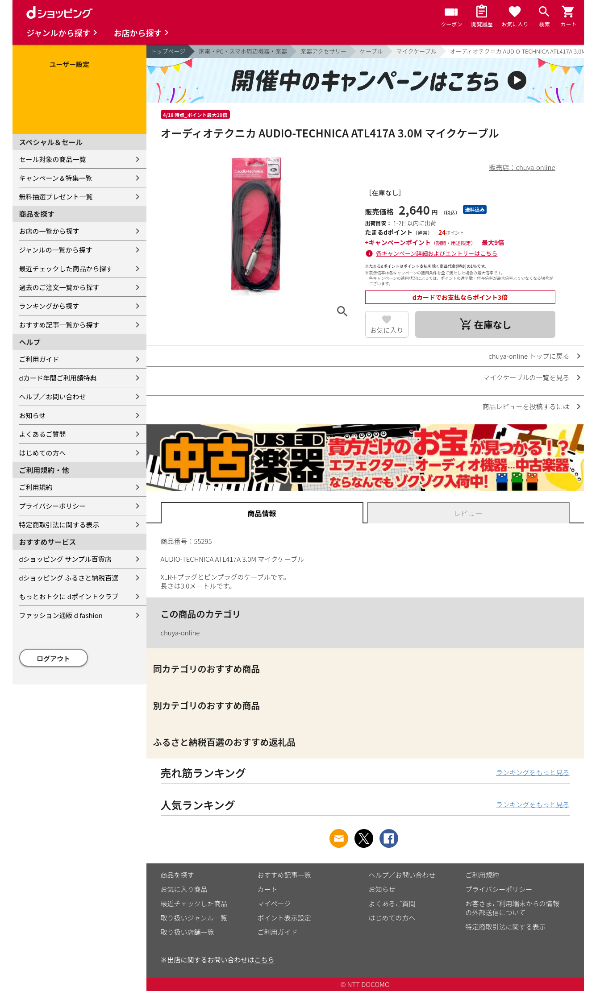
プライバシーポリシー (52, 505)
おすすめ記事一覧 (284, 874)
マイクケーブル (416, 51)
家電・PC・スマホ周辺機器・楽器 (243, 51)
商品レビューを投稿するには (525, 406)
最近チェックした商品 (194, 903)
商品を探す (177, 874)
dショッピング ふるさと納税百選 (69, 577)
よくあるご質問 (42, 434)
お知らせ (32, 415)
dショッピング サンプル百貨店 (65, 559)
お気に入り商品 (184, 889)
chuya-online (180, 632)
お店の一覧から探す (49, 231)
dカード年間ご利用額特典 (58, 377)
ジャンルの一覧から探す (55, 249)
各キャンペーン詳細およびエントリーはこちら (436, 253)
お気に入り (387, 330)
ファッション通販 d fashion (61, 615)
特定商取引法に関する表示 (59, 524)
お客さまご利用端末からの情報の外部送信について (512, 908)
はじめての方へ (42, 452)
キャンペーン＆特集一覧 (55, 177)
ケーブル (371, 51)
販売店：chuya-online (522, 167)
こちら (264, 959)
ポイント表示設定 (284, 917)
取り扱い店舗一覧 (187, 932)
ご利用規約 (36, 487)
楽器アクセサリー (323, 51)
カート (268, 889)
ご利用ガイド (39, 359)
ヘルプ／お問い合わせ (52, 396)
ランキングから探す (49, 306)
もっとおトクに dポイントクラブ (69, 596)
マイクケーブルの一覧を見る (526, 377)
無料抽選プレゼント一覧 (56, 196)
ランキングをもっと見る (533, 772)
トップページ (168, 51)
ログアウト (53, 658)
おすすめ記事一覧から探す (59, 324)
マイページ (274, 903)
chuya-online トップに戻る (528, 355)
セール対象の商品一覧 (52, 159)
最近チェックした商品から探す (66, 268)
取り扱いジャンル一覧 (194, 917)
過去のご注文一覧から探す (59, 287)
